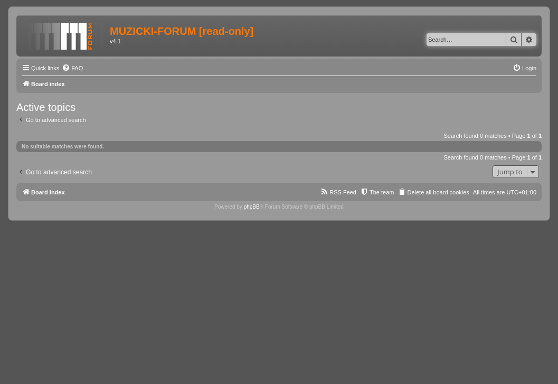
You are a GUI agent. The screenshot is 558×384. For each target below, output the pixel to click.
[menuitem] (72, 68)
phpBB (252, 207)
